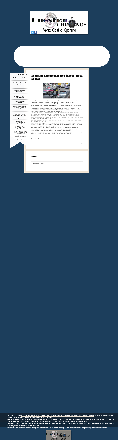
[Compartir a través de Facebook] (31, 138)
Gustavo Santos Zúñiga (20, 127)
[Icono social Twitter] (32, 32)
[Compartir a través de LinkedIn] (39, 138)
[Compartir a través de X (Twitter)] (35, 138)
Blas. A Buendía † (20, 128)
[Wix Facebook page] (35, 32)
